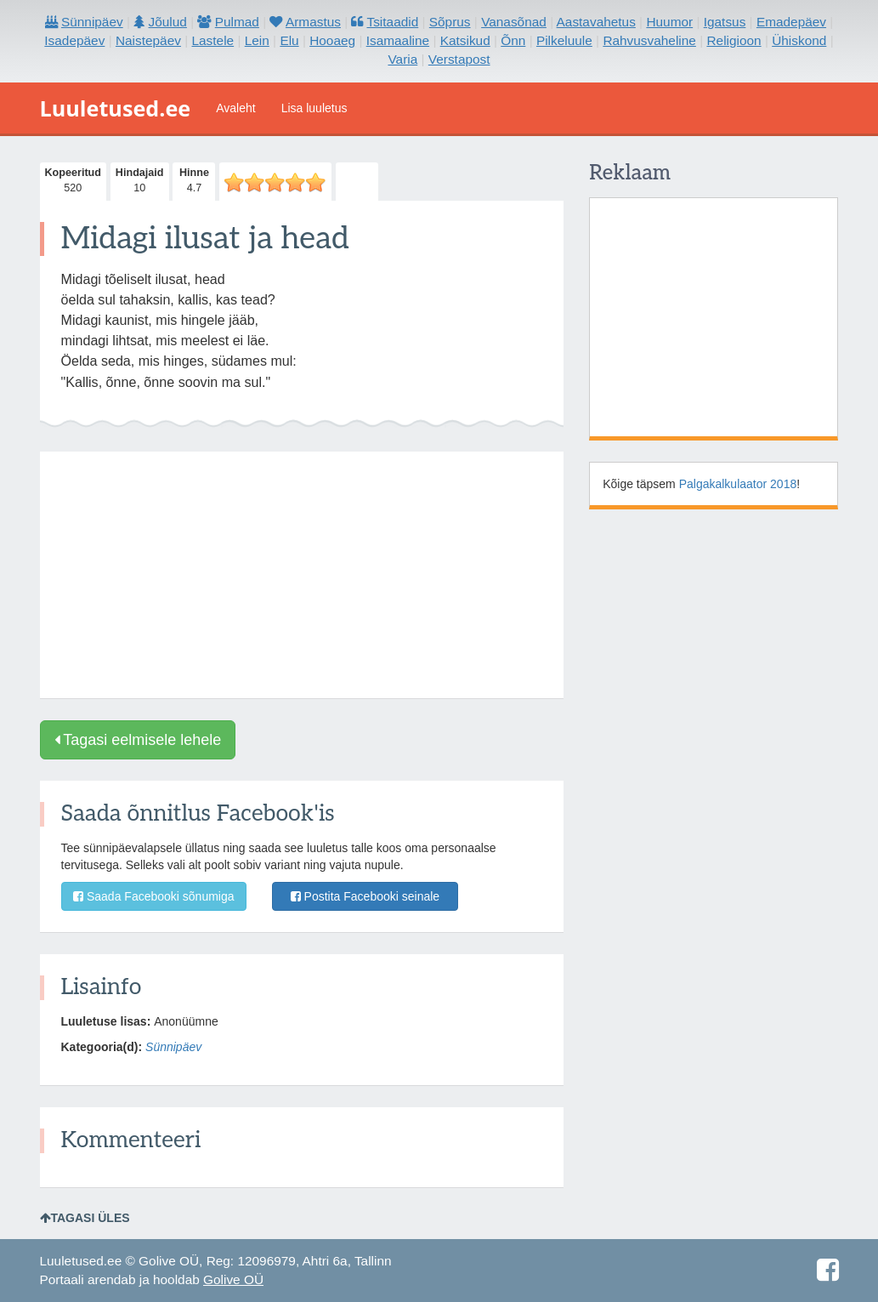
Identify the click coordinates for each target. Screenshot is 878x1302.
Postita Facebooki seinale (365, 896)
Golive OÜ (233, 1279)
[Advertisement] (302, 575)
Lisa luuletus (314, 108)
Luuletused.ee (115, 108)
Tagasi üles (85, 1218)
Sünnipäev (173, 1047)
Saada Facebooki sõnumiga (153, 896)
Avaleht (235, 108)
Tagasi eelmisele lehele (138, 739)
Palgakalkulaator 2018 (738, 484)
